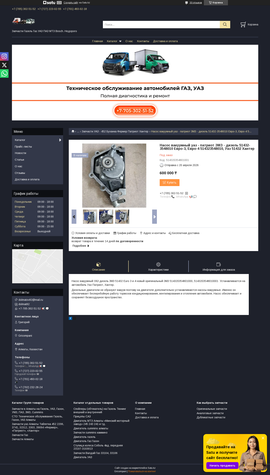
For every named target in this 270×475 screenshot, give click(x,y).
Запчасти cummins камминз (90, 432)
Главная (97, 41)
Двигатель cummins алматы (91, 428)
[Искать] (225, 24)
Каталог (112, 41)
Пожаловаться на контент (142, 471)
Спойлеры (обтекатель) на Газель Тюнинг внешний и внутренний (100, 410)
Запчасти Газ (20, 435)
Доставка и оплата (165, 41)
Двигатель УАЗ (83, 457)
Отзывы (20, 172)
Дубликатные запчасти (211, 417)
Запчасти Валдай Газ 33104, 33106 (95, 453)
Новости (20, 153)
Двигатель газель (84, 436)
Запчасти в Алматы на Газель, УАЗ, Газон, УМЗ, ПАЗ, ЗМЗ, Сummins (38, 410)
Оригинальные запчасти (212, 408)
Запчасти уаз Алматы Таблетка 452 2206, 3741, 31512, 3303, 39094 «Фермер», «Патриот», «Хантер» (38, 427)
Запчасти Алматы (23, 439)
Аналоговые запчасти (210, 413)
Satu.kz (152, 468)
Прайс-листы (23, 146)
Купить (171, 182)
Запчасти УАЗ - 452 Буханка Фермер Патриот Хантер (115, 131)
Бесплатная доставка (185, 233)
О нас (129, 41)
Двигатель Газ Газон (86, 441)
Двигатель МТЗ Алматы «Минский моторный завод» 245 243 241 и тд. (101, 422)
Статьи (19, 159)
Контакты (143, 41)
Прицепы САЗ (82, 416)
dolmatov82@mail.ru (31, 299)
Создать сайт (71, 2)
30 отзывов (196, 2)
